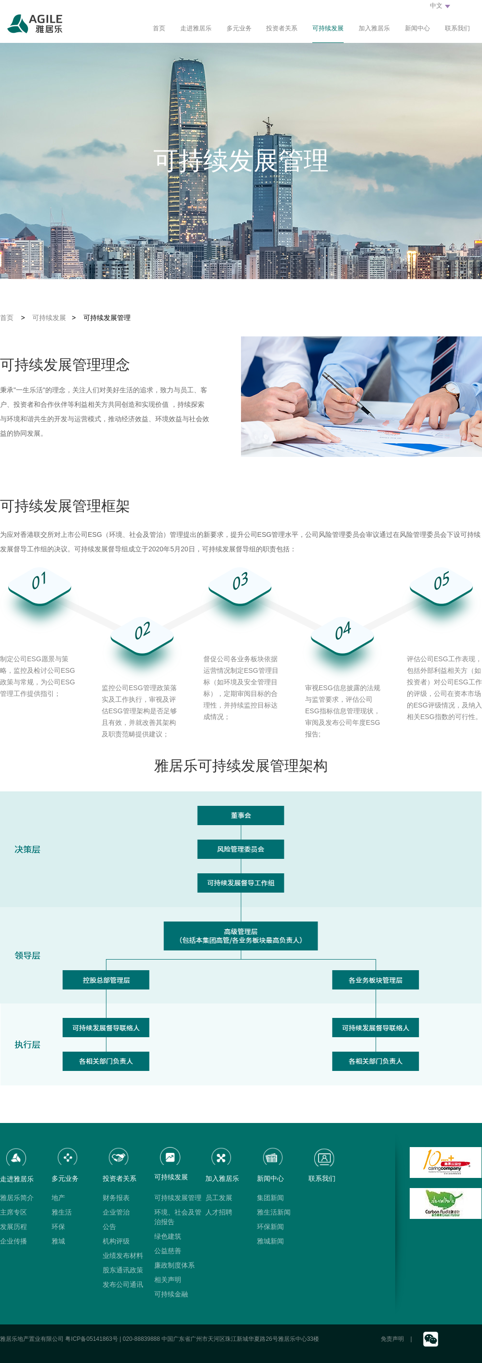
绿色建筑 (167, 1236)
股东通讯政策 (123, 1270)
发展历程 (13, 1226)
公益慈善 (167, 1251)
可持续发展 (328, 28)
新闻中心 (417, 28)
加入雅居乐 (374, 28)
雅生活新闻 (274, 1212)
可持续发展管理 (177, 1198)
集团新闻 (270, 1198)
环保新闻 (270, 1226)
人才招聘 (218, 1212)
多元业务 (239, 28)
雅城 (58, 1241)
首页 (159, 28)
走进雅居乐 (196, 28)
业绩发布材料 (123, 1255)
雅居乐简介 (17, 1198)
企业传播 (13, 1241)
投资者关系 (281, 28)
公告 (109, 1226)
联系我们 (457, 28)
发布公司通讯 (123, 1284)
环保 (58, 1226)
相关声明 (167, 1279)
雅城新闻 (270, 1241)
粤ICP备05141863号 (91, 1339)
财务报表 (116, 1198)
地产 (58, 1198)
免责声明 (392, 1339)
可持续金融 (171, 1294)
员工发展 (218, 1198)
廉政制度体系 (174, 1265)
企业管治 (116, 1212)
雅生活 (62, 1212)
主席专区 (13, 1212)
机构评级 (116, 1241)
